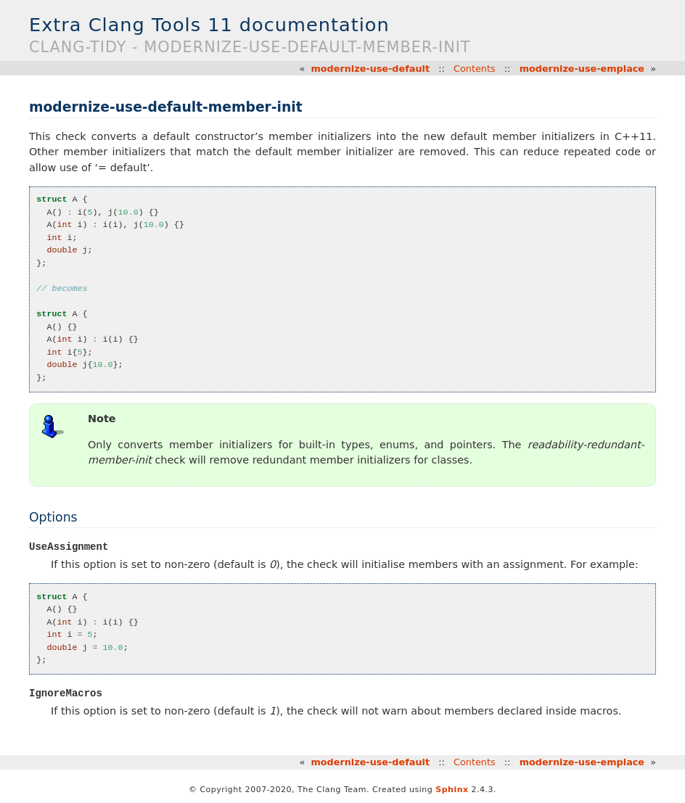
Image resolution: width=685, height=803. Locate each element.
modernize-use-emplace (582, 68)
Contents (475, 68)
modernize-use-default (370, 68)
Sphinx (451, 791)
